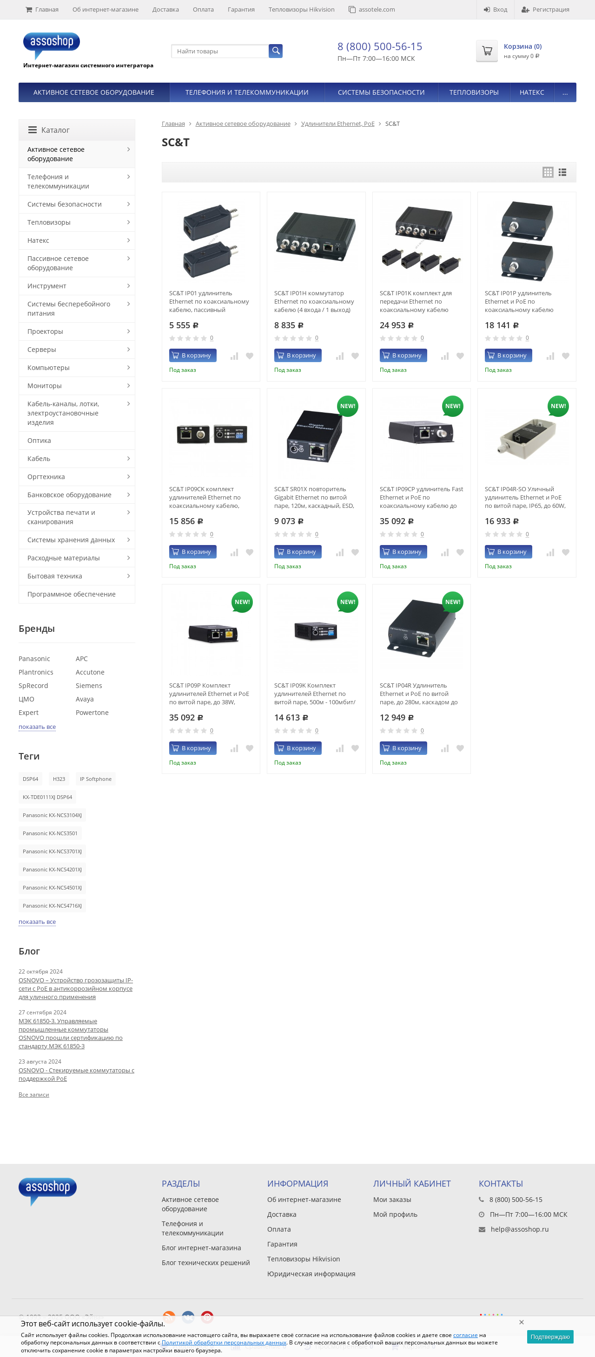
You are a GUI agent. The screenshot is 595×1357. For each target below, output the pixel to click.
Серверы (41, 349)
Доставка (165, 9)
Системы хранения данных (71, 539)
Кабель (38, 458)
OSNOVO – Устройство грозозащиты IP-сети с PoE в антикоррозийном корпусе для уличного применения (76, 988)
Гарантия (241, 9)
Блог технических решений (206, 1262)
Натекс (532, 92)
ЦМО (26, 699)
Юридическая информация (311, 1273)
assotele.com (372, 9)
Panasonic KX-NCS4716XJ (52, 905)
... (565, 92)
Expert (29, 712)
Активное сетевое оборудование (93, 92)
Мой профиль (395, 1214)
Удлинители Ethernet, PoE (338, 123)
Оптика (39, 440)
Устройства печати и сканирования (61, 517)
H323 (59, 778)
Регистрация (545, 9)
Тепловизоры (474, 92)
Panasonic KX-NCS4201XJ (52, 869)
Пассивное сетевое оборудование (58, 263)
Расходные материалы (63, 557)
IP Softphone (96, 778)
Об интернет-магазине (106, 9)
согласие (465, 1335)
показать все (37, 726)
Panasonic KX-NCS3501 (50, 833)
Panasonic (34, 658)
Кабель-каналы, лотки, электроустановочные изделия (63, 413)
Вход (495, 9)
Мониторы (44, 385)
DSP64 (30, 778)
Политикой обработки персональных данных (224, 1342)
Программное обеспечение (71, 594)
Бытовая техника (54, 575)
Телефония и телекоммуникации (247, 92)
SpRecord (33, 685)
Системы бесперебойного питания (68, 308)
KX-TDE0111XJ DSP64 (47, 796)
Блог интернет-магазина (201, 1247)
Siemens (89, 685)
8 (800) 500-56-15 (380, 46)
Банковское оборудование (69, 494)
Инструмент (46, 285)
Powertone (92, 712)
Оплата (203, 9)
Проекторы (45, 331)
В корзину (191, 355)
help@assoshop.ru (520, 1229)
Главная (42, 9)
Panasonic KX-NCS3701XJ (52, 851)
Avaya (85, 699)
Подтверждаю (550, 1336)
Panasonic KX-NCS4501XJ (52, 887)
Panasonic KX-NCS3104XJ (52, 815)
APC (82, 658)
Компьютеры (48, 367)
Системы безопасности (381, 92)
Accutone (90, 672)
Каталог (49, 130)
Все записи (34, 1094)
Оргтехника (46, 476)
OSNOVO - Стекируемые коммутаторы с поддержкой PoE (76, 1074)
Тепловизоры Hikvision (302, 9)
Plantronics (36, 672)
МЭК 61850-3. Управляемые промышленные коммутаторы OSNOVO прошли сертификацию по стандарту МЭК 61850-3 (71, 1033)
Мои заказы (392, 1199)
